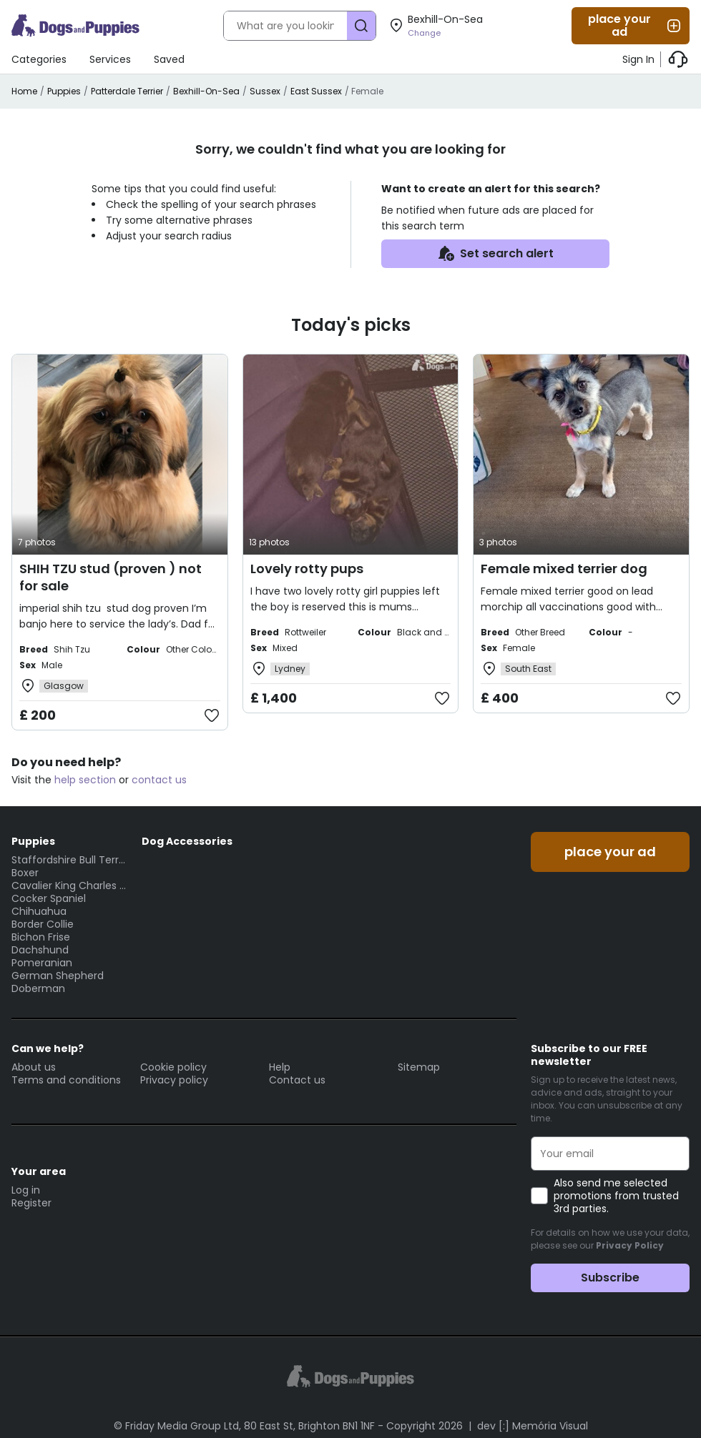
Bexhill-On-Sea (206, 91)
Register (31, 1203)
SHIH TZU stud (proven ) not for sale (110, 577)
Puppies (64, 91)
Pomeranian (41, 962)
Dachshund (40, 949)
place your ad (635, 25)
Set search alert (495, 253)
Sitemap (419, 1067)
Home (24, 91)
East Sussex (316, 91)
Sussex (265, 91)
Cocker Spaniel (48, 898)
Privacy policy (174, 1080)
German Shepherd (57, 975)
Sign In (638, 59)
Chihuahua (39, 911)
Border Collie (42, 924)
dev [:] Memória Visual (532, 1426)
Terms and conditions (66, 1080)
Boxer (25, 872)
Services (110, 59)
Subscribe (610, 1277)
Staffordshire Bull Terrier (69, 859)
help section (85, 780)
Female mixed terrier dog (564, 568)
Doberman (38, 988)
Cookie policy (173, 1067)
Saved (169, 59)
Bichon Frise (40, 937)
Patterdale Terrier (127, 91)
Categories (39, 59)
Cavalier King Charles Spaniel (69, 885)
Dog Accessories (187, 841)
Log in (25, 1190)
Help (279, 1067)
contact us (159, 780)
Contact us (297, 1080)
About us (33, 1067)
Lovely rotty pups (306, 568)
